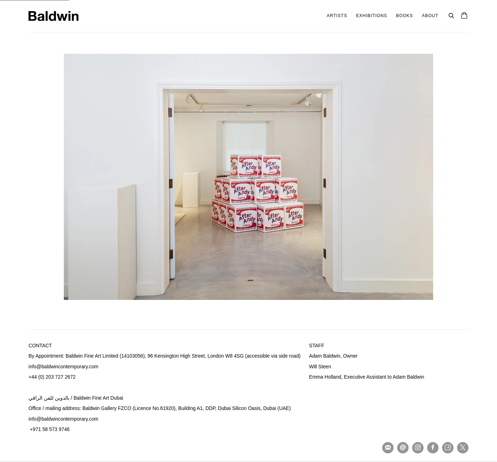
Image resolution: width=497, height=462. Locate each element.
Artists (337, 15)
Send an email (403, 447)
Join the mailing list (388, 447)
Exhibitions (371, 15)
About (430, 15)
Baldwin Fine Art (53, 16)
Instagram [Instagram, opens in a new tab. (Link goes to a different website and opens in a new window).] (418, 447)
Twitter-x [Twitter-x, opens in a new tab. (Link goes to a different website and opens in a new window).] (462, 447)
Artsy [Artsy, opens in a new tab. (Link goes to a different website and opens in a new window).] (448, 447)
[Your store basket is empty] (464, 16)
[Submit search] (452, 14)
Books (404, 15)
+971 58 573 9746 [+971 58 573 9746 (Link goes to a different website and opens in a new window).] (50, 429)
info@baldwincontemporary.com (63, 419)
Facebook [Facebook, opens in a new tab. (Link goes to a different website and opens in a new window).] (433, 447)
